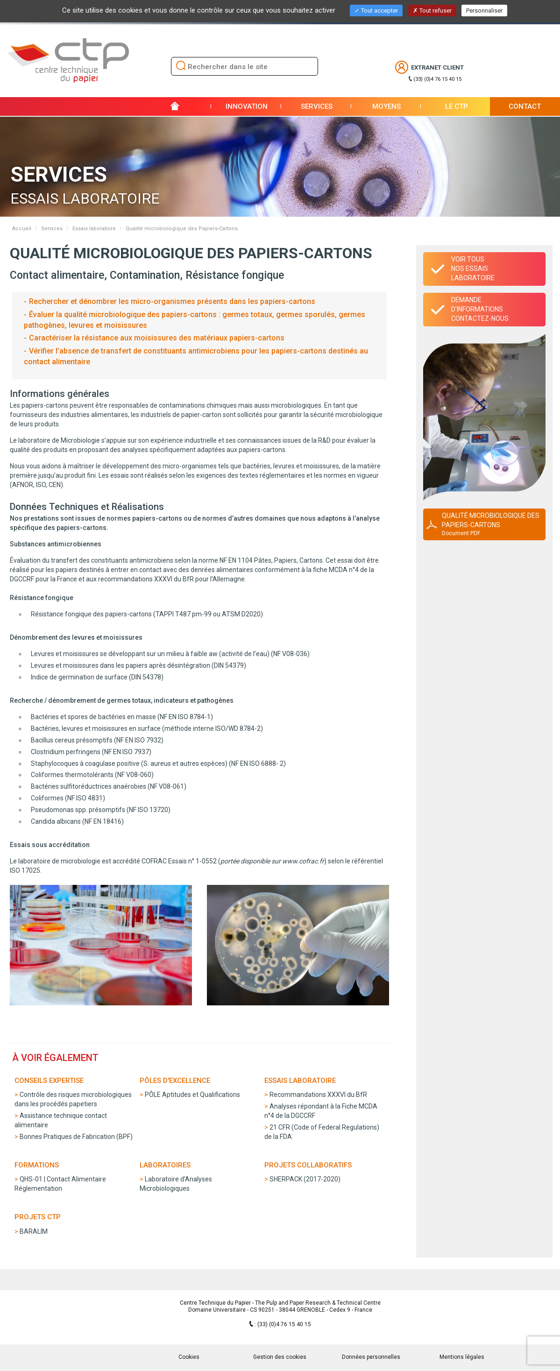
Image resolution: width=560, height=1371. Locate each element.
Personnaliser (484, 10)
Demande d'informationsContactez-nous (480, 309)
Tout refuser (432, 10)
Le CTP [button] (456, 106)
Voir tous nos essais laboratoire (473, 268)
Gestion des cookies (279, 1357)
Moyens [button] (386, 106)
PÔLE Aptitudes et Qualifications (192, 1094)
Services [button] (317, 106)
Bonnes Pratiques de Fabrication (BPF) (76, 1136)
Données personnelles (371, 1357)
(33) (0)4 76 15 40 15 (437, 79)
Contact (525, 106)
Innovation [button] (247, 106)
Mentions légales (461, 1357)
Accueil (21, 229)
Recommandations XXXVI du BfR (318, 1094)
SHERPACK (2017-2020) (304, 1179)
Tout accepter (376, 10)
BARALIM (34, 1231)
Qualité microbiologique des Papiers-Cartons (491, 525)
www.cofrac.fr (303, 861)
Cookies (188, 1357)
